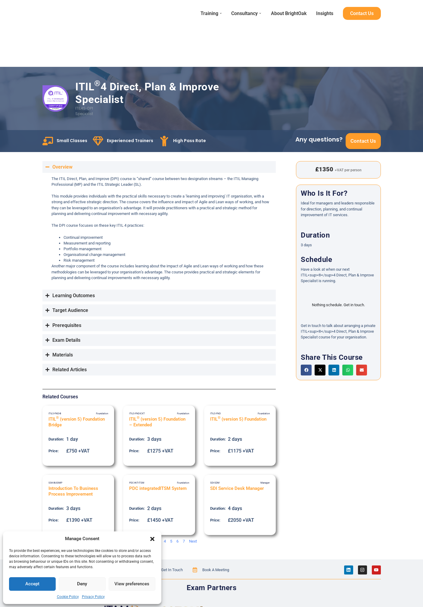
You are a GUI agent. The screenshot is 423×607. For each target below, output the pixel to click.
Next (193, 541)
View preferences (131, 584)
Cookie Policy (68, 597)
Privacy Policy (93, 597)
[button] (152, 539)
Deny (82, 584)
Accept (32, 584)
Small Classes (72, 140)
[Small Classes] (47, 140)
